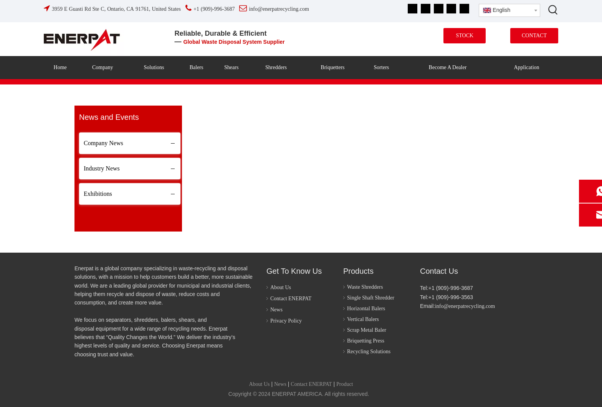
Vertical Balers (363, 319)
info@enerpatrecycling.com (465, 306)
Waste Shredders (365, 287)
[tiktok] (464, 8)
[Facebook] (412, 8)
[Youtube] (438, 8)
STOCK (464, 35)
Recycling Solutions (368, 351)
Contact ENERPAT (290, 298)
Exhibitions (98, 193)
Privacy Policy (286, 321)
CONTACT (534, 35)
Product (344, 384)
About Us (280, 287)
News (276, 310)
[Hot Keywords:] (553, 9)
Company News (103, 143)
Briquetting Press (365, 341)
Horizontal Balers (366, 308)
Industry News (102, 168)
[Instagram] (451, 8)
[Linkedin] (425, 8)
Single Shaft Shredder (370, 298)
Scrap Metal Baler (366, 330)
